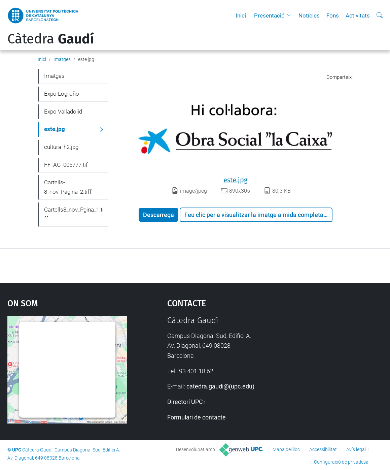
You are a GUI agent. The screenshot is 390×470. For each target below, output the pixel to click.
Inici (241, 15)
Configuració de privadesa (341, 462)
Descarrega (158, 214)
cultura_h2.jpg (61, 147)
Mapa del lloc (286, 449)
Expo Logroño (61, 93)
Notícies (309, 15)
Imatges (62, 59)
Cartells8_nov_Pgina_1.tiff (74, 214)
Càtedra (50, 39)
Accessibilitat (323, 449)
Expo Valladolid (63, 111)
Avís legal (356, 449)
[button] (290, 15)
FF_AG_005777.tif (66, 164)
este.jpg (235, 180)
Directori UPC (185, 401)
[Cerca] (380, 15)
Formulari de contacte (196, 417)
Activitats (358, 15)
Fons (332, 15)
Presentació (269, 15)
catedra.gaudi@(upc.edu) (220, 386)
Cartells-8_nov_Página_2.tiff (68, 187)
